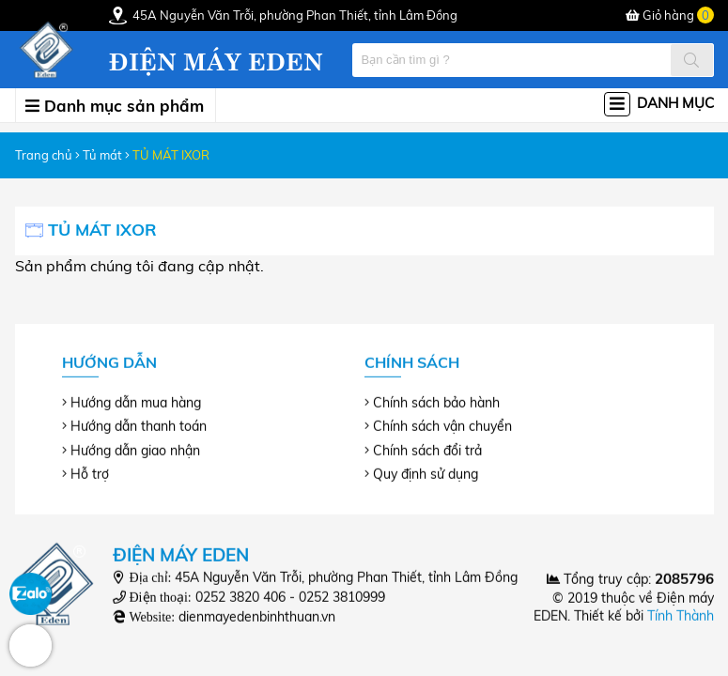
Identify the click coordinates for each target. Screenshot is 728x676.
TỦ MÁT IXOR (170, 154)
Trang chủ (43, 154)
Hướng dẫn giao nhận (135, 449)
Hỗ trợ (89, 473)
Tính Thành (680, 615)
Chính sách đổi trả (427, 449)
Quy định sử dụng (425, 473)
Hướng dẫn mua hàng (135, 402)
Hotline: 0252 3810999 (30, 645)
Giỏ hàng (670, 15)
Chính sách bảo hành (436, 402)
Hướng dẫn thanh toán (138, 426)
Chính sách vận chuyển (442, 426)
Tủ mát (102, 154)
